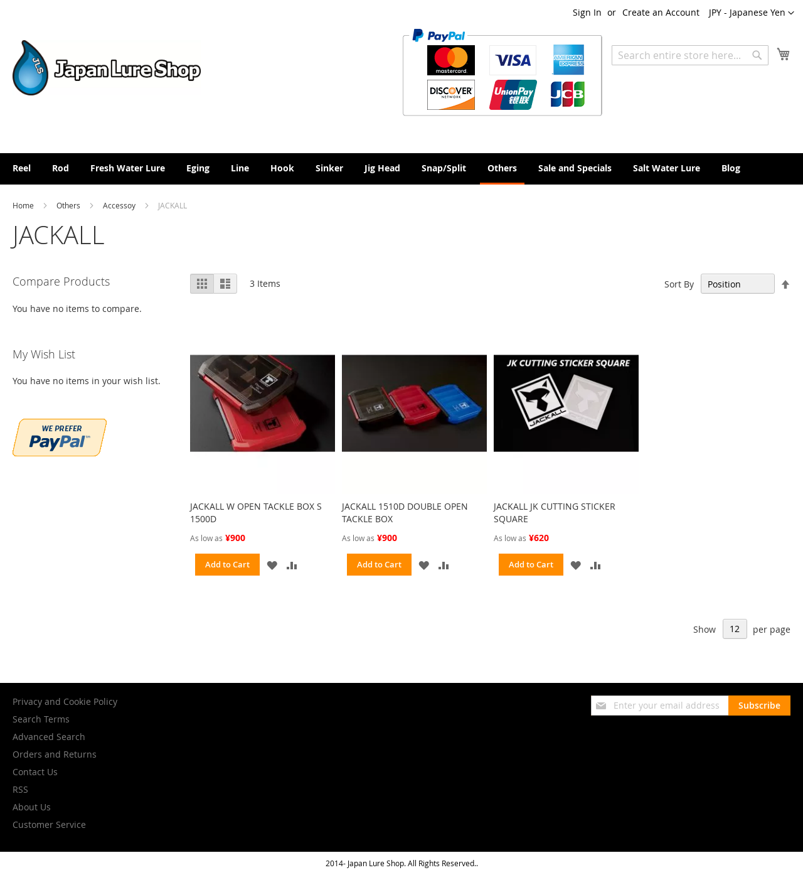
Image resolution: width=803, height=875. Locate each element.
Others (69, 205)
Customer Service (49, 824)
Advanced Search (49, 737)
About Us (32, 807)
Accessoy (120, 205)
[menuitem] (21, 168)
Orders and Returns (55, 754)
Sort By (679, 284)
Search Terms (41, 719)
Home (24, 205)
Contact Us (35, 772)
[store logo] (107, 67)
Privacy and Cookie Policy (65, 701)
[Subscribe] (759, 705)
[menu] (401, 169)
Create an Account (660, 12)
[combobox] (690, 55)
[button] (751, 13)
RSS (20, 789)
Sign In (587, 12)
